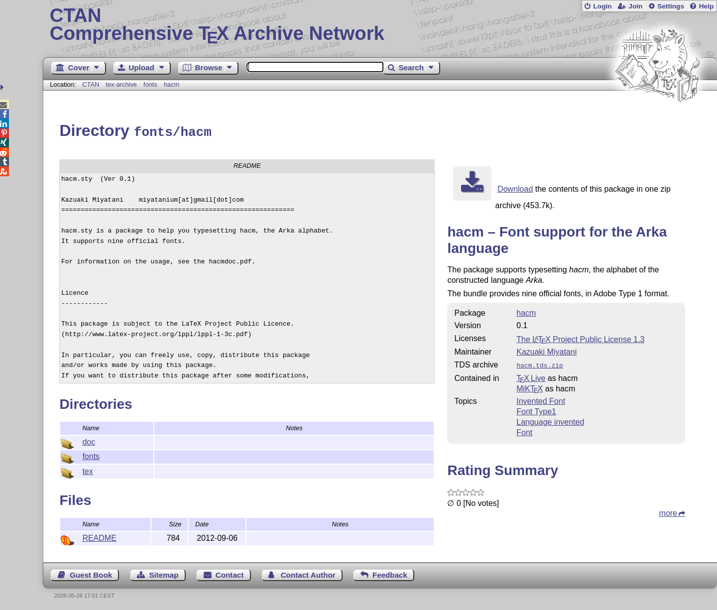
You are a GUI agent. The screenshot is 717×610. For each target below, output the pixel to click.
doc (88, 440)
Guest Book (91, 573)
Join (635, 6)
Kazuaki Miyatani (546, 350)
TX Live (530, 375)
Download (515, 187)
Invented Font (540, 398)
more (668, 510)
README (99, 536)
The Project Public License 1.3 (580, 338)
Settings (670, 6)
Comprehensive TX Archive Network (380, 24)
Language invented (550, 419)
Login (602, 6)
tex (87, 470)
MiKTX (529, 386)
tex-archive (121, 84)
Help (706, 6)
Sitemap (163, 573)
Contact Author (308, 573)
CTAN (90, 84)
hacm (171, 84)
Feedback (389, 573)
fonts (150, 84)
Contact (230, 573)
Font (524, 430)
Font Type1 (536, 409)
